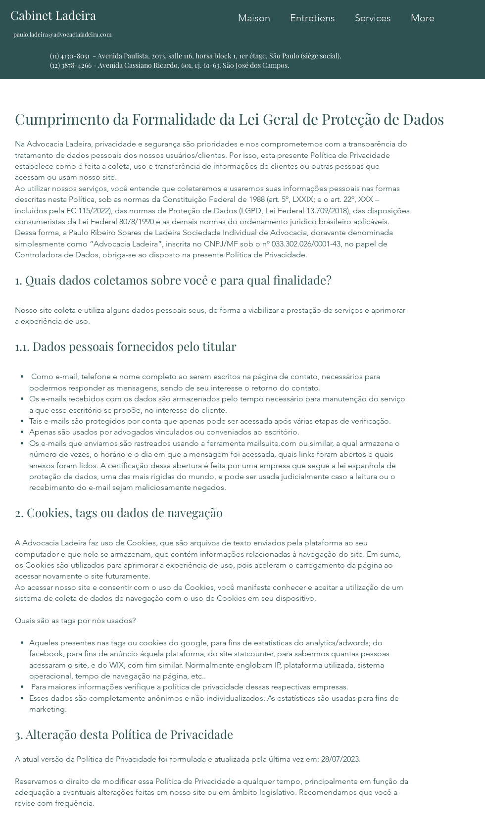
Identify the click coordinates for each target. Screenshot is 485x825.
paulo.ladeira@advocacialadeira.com (62, 34)
